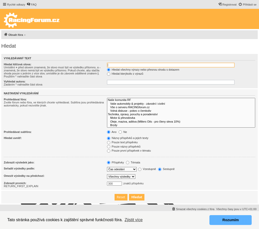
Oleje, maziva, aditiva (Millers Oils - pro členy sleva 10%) (181, 122)
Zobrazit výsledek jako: (19, 162)
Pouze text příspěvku (122, 142)
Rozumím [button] (230, 220)
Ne (123, 131)
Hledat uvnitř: (13, 137)
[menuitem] (32, 5)
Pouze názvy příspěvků (124, 146)
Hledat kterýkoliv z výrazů (125, 73)
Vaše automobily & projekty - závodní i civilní (181, 104)
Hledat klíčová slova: (17, 64)
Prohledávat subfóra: (18, 131)
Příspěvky (115, 162)
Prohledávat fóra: (15, 99)
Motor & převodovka (181, 118)
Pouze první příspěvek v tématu (129, 150)
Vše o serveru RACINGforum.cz (181, 107)
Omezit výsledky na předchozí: (24, 175)
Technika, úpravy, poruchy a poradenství (181, 114)
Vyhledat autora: (15, 81)
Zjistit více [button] (134, 220)
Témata (133, 162)
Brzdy (181, 125)
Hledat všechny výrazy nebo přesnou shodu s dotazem (143, 69)
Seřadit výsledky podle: (19, 168)
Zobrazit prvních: (15, 183)
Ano (112, 131)
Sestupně (166, 168)
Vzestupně (147, 168)
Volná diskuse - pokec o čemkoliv (181, 111)
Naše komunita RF (181, 100)
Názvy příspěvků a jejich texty (127, 137)
